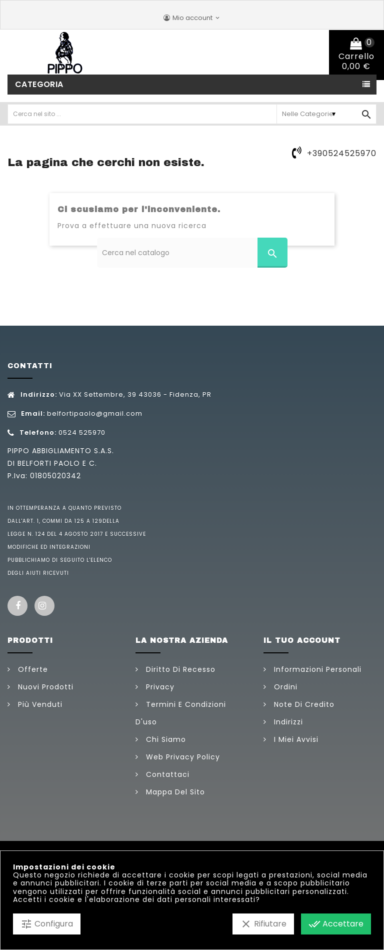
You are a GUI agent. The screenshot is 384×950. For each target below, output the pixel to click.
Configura (46, 924)
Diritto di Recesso (180, 669)
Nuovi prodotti (45, 687)
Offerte (32, 669)
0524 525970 (82, 432)
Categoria (39, 84)
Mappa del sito (174, 792)
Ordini (285, 687)
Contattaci (167, 774)
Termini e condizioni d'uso (181, 713)
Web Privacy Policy (182, 757)
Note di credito (303, 704)
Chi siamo (165, 739)
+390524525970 (341, 153)
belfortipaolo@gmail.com (94, 413)
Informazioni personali (317, 669)
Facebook (18, 606)
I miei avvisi (295, 739)
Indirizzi (287, 722)
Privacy (159, 687)
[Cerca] (192, 253)
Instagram (44, 606)
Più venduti (39, 704)
